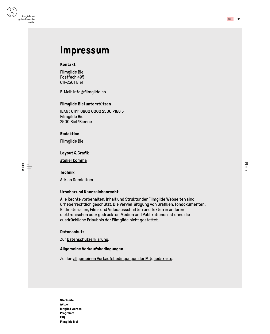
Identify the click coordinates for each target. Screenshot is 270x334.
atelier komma (73, 160)
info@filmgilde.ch (89, 91)
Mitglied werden (71, 309)
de (230, 19)
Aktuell (64, 304)
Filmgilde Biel (69, 321)
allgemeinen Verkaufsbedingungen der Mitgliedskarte (122, 258)
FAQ (62, 317)
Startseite (67, 300)
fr (238, 19)
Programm (67, 313)
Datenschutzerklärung (87, 239)
